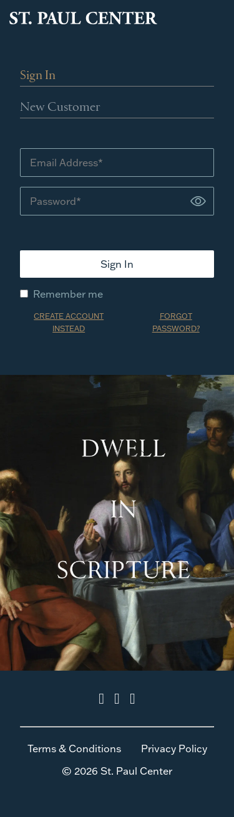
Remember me (61, 294)
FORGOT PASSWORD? (176, 322)
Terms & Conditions (74, 748)
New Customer (60, 108)
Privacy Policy (174, 748)
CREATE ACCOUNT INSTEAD (69, 322)
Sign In (38, 76)
